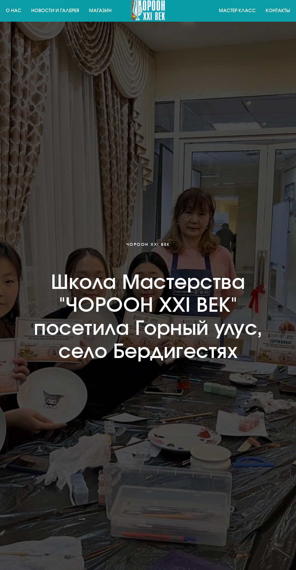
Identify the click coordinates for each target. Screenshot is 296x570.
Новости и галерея (55, 10)
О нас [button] (13, 10)
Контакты (278, 10)
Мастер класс (237, 10)
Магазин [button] (100, 10)
